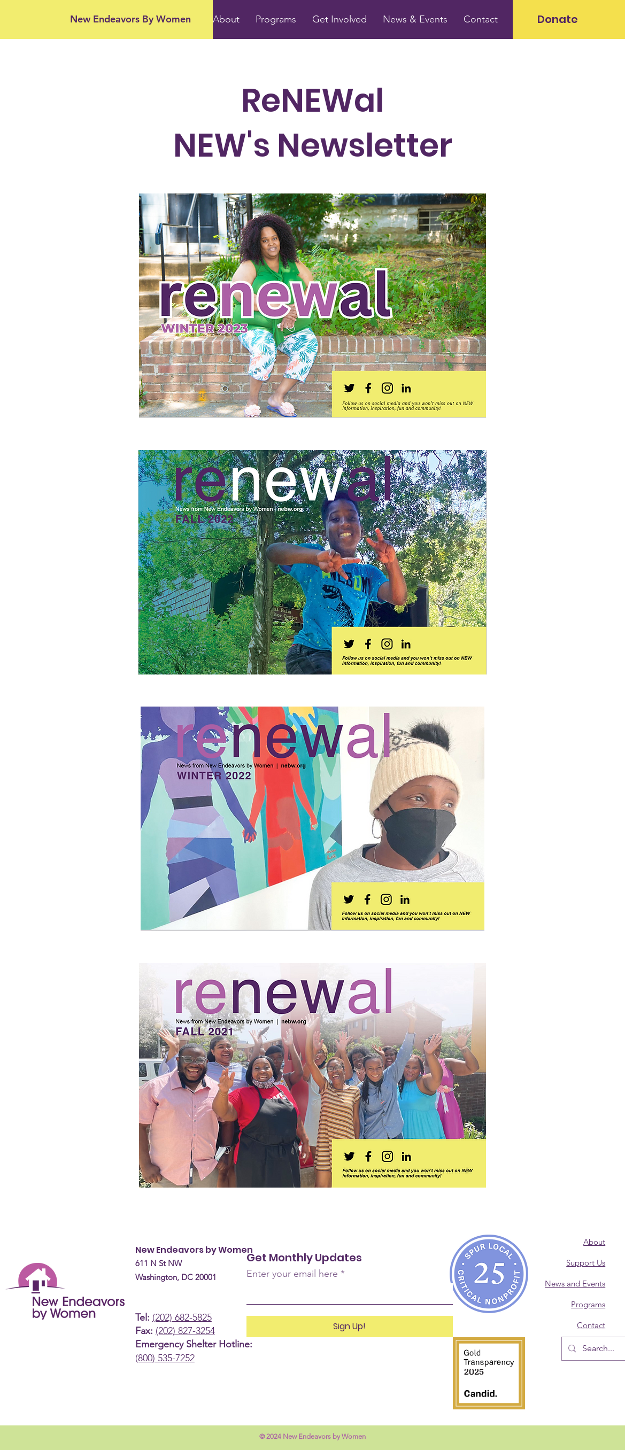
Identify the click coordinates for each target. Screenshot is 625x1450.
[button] (415, 19)
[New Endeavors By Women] (130, 19)
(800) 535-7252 (165, 1358)
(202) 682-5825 (182, 1317)
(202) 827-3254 (185, 1331)
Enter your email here (292, 1273)
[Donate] (557, 19)
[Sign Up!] (349, 1326)
